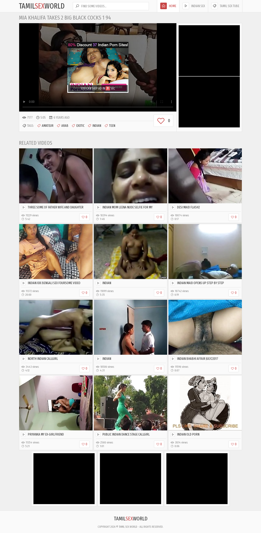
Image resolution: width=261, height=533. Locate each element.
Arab (62, 126)
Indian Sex (193, 6)
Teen (109, 126)
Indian (94, 126)
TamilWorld (42, 6)
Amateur (45, 126)
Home (168, 6)
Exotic (77, 126)
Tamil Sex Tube (225, 6)
